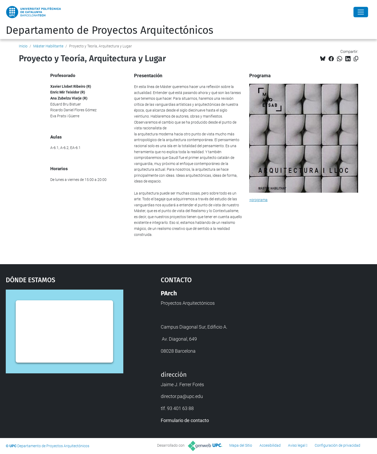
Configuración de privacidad (337, 445)
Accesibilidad (270, 445)
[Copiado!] (356, 59)
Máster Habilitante (48, 46)
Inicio (23, 46)
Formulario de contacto (185, 420)
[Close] (360, 12)
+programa (258, 200)
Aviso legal (296, 445)
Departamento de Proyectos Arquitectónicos (109, 30)
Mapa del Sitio (240, 445)
